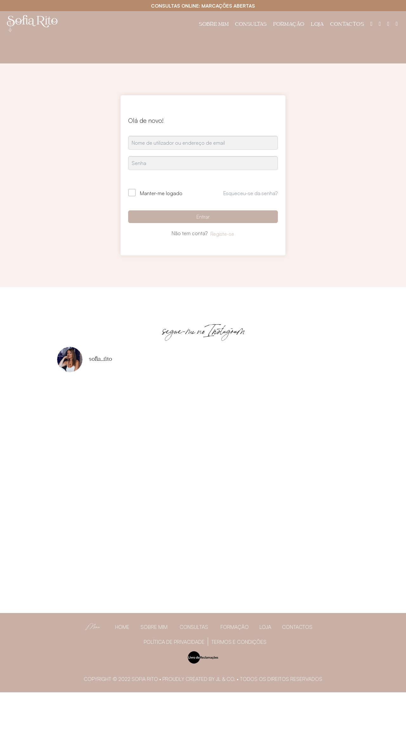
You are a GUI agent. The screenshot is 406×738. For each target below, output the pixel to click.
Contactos (347, 25)
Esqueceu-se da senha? (250, 193)
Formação (288, 25)
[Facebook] (380, 23)
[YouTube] (397, 23)
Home (122, 627)
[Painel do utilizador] (371, 23)
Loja (317, 25)
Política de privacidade (174, 642)
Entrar (203, 217)
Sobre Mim (214, 25)
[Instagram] (388, 23)
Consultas (251, 25)
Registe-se (222, 234)
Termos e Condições (238, 642)
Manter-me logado (161, 193)
